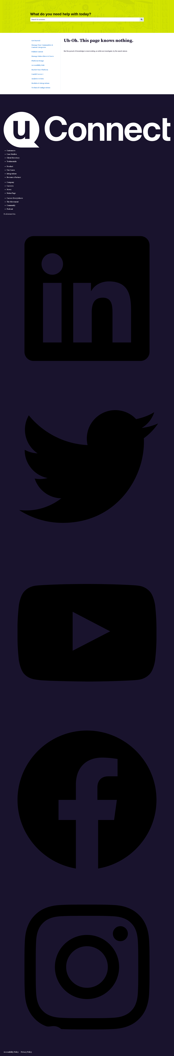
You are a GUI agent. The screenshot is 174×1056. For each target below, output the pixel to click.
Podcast (10, 209)
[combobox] (84, 19)
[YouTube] (87, 715)
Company (10, 182)
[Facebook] (87, 883)
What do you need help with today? (60, 14)
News (9, 190)
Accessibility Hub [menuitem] (37, 65)
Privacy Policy (26, 1052)
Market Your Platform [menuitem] (39, 70)
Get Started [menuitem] (35, 41)
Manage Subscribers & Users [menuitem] (42, 56)
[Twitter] (87, 548)
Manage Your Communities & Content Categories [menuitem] (42, 46)
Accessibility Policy (11, 1052)
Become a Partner (14, 177)
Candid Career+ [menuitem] (37, 74)
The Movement (13, 202)
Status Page (11, 193)
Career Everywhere (15, 198)
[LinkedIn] (87, 381)
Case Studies (12, 154)
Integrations (11, 174)
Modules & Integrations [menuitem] (40, 83)
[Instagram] (87, 1050)
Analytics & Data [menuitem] (37, 79)
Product (10, 166)
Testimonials (11, 161)
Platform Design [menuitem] (37, 61)
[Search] (141, 19)
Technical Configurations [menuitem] (40, 88)
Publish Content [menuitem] (37, 52)
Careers (10, 186)
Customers (11, 151)
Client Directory (13, 158)
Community (11, 205)
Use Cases (11, 170)
